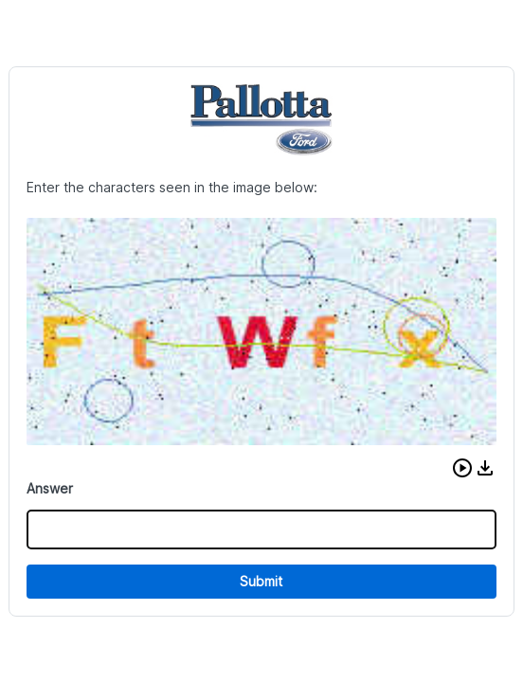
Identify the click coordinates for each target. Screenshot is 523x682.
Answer (50, 488)
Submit (261, 581)
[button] (462, 468)
